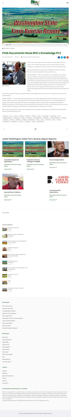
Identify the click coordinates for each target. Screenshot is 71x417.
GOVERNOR (27, 121)
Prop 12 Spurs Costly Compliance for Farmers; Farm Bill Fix (17, 255)
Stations (4, 371)
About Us (4, 380)
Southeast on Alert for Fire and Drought (15, 288)
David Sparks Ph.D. (7, 339)
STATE (37, 119)
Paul (3, 357)
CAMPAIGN (63, 118)
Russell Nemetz (6, 359)
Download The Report (8, 48)
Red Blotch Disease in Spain (13, 248)
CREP (9, 281)
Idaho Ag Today (6, 325)
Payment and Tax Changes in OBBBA (33, 161)
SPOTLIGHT (5, 116)
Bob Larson (5, 85)
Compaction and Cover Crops (13, 228)
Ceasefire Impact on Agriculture (11, 161)
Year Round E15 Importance (54, 191)
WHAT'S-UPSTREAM (54, 118)
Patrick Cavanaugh (7, 354)
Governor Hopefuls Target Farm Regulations (15, 235)
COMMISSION (53, 116)
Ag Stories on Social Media (13, 275)
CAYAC (4, 378)
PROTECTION (16, 118)
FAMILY (15, 116)
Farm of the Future (7, 306)
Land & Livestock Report (8, 321)
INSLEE (33, 121)
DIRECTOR (28, 116)
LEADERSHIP (14, 121)
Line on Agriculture (7, 316)
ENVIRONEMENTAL (7, 118)
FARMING (21, 116)
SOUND (58, 119)
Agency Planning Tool (8, 376)
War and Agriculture (56, 160)
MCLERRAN (45, 118)
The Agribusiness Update (9, 311)
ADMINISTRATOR (37, 118)
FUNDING (24, 119)
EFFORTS (12, 119)
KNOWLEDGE (31, 119)
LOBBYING (5, 119)
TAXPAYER (18, 119)
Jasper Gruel (5, 344)
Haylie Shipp (5, 342)
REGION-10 (29, 118)
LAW (42, 119)
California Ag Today (7, 308)
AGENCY (23, 118)
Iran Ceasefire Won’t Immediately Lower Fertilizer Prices (18, 268)
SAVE (11, 116)
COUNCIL (21, 121)
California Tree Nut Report (9, 313)
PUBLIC (39, 116)
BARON (33, 116)
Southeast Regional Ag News (9, 328)
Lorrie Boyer (5, 352)
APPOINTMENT (40, 121)
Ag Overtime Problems (12, 192)
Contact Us (5, 383)
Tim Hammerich (6, 362)
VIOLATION (47, 119)
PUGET (53, 119)
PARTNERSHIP (6, 121)
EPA (59, 116)
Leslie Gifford (5, 349)
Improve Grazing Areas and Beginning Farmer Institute (17, 241)
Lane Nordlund (6, 347)
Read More (8, 169)
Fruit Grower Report (7, 323)
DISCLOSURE (45, 116)
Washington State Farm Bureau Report (30, 57)
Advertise (4, 373)
